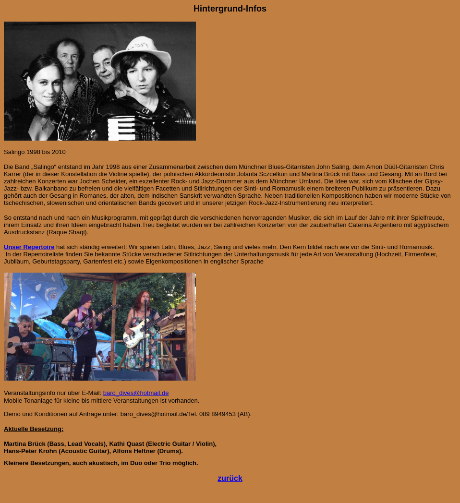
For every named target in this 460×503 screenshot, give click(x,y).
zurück (230, 478)
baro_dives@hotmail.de (136, 392)
